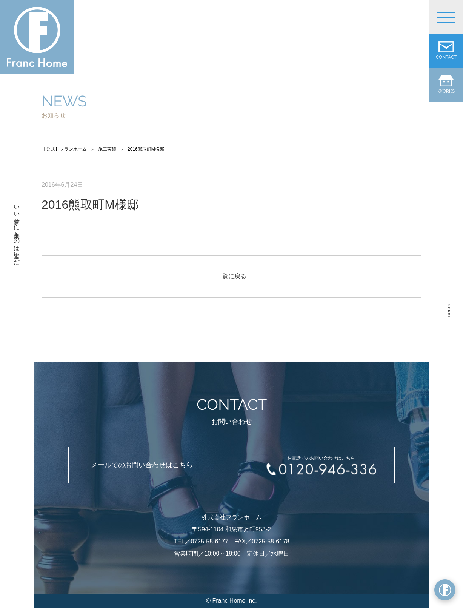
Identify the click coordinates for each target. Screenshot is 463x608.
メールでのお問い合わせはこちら (142, 465)
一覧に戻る (231, 276)
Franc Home (228, 600)
